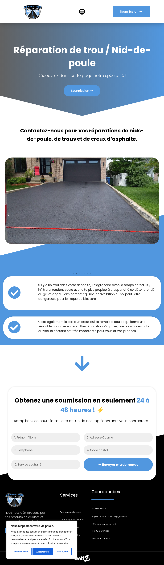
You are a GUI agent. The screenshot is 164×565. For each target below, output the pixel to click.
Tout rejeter (42, 551)
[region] (41, 540)
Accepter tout (62, 551)
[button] (82, 12)
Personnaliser (21, 551)
